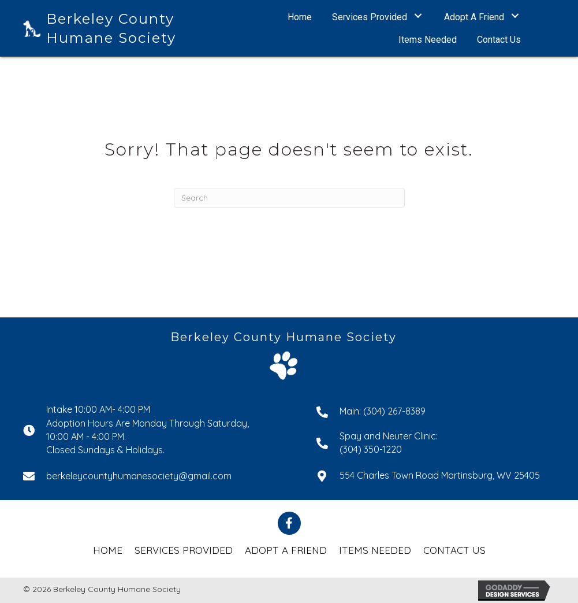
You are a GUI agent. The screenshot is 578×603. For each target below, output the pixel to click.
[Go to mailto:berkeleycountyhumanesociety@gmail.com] (158, 475)
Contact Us (454, 550)
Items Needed (375, 550)
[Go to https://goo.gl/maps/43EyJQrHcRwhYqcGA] (435, 475)
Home (107, 550)
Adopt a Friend (286, 550)
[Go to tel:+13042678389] (435, 411)
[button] (418, 16)
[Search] (289, 198)
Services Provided (184, 550)
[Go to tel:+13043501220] (435, 443)
